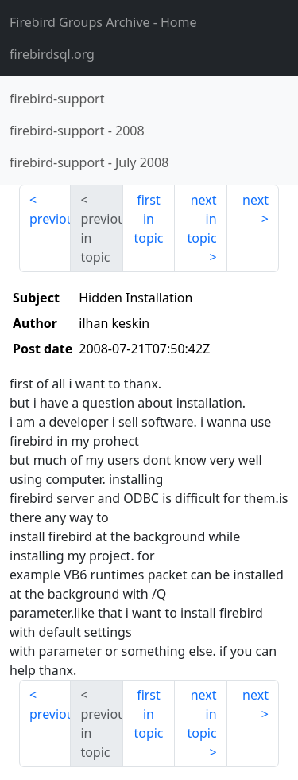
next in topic (201, 219)
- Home (103, 22)
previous (50, 219)
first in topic (148, 219)
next (255, 200)
